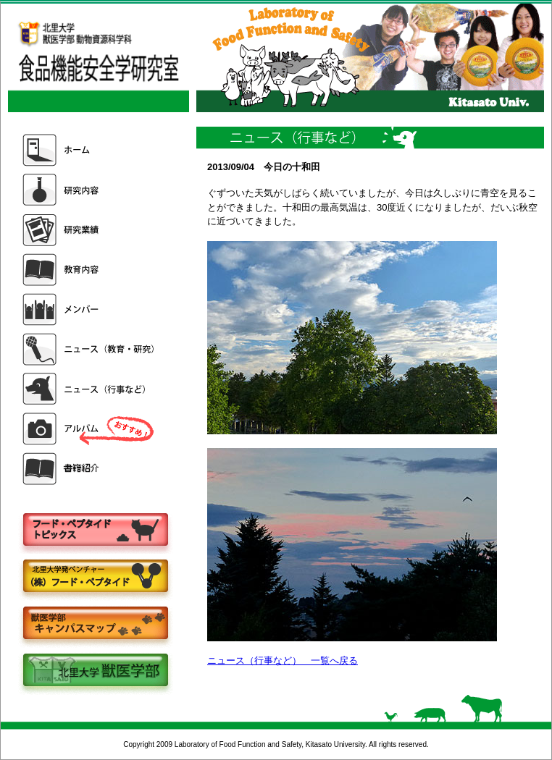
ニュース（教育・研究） (89, 349)
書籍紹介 (89, 468)
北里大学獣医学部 (95, 671)
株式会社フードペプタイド (95, 577)
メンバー (89, 309)
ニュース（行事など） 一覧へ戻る (282, 660)
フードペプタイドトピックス (95, 530)
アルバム (89, 429)
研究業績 (89, 230)
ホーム (89, 150)
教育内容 (89, 269)
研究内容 (89, 190)
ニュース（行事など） (89, 389)
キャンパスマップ (95, 624)
